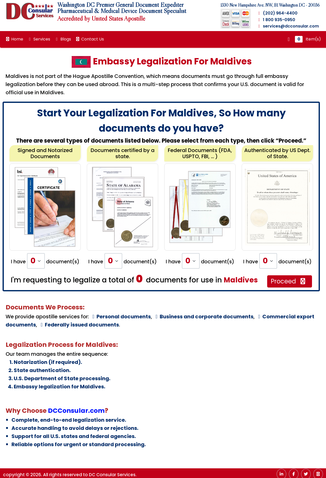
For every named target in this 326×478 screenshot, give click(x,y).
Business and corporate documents (203, 316)
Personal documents (120, 316)
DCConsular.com (76, 410)
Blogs (62, 39)
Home (14, 39)
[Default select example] (36, 261)
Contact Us (89, 39)
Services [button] (38, 39)
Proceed (289, 281)
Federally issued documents (78, 324)
